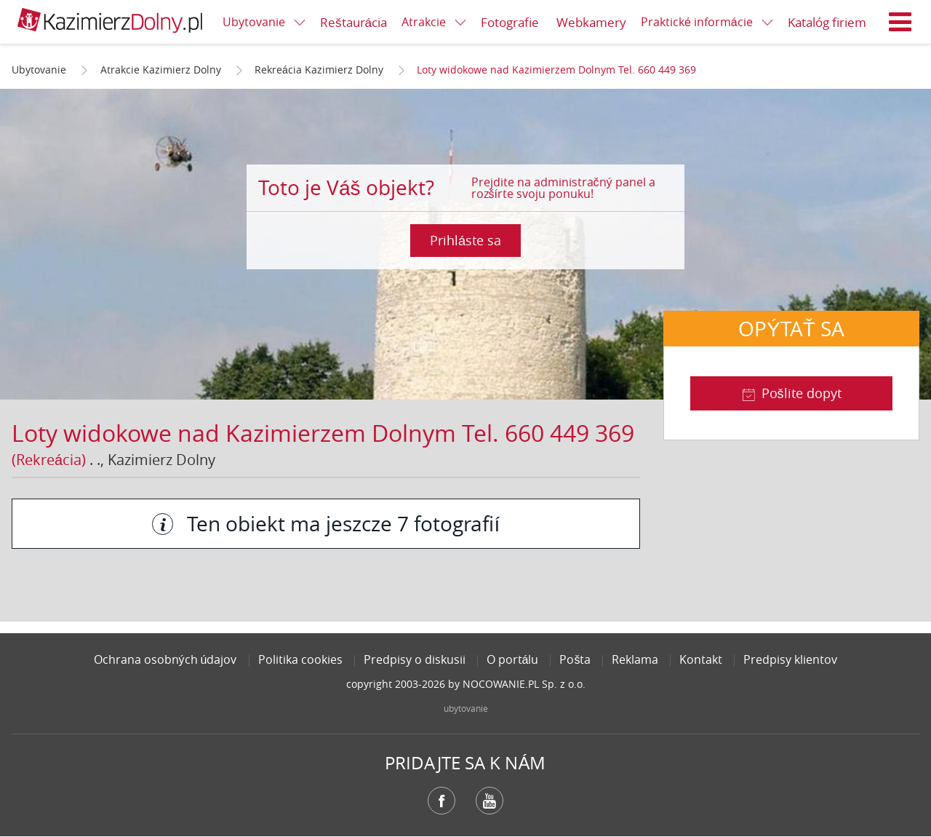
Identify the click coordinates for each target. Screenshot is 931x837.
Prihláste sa (465, 240)
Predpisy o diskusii (415, 659)
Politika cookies (300, 659)
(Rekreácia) (49, 459)
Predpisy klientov (790, 659)
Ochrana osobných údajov (165, 659)
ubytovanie (466, 708)
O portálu (513, 659)
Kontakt (700, 659)
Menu (900, 22)
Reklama (635, 659)
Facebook (441, 800)
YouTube (489, 800)
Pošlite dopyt (802, 393)
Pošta (575, 659)
